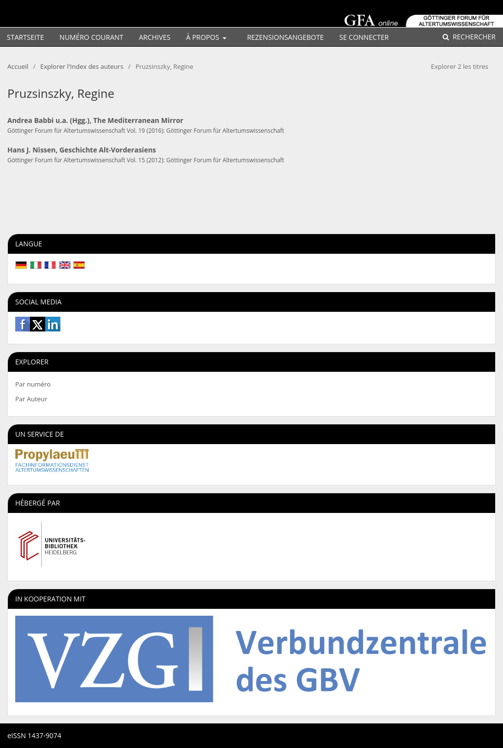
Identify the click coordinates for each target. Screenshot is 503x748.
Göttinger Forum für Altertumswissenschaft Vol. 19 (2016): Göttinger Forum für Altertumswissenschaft (145, 130)
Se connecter (364, 37)
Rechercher (473, 36)
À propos (203, 37)
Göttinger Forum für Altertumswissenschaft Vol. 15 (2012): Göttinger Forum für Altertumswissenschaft (145, 160)
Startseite (25, 37)
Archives (154, 37)
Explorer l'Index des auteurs (81, 66)
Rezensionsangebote (285, 37)
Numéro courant (91, 37)
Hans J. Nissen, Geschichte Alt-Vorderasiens (81, 149)
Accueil (17, 66)
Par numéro (33, 384)
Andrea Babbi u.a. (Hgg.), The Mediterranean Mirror (95, 120)
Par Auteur (31, 398)
